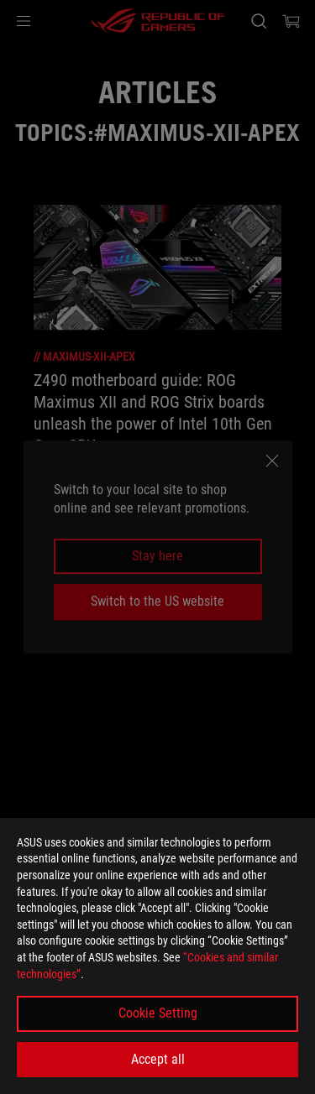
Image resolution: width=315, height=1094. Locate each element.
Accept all (158, 1059)
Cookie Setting (157, 1013)
